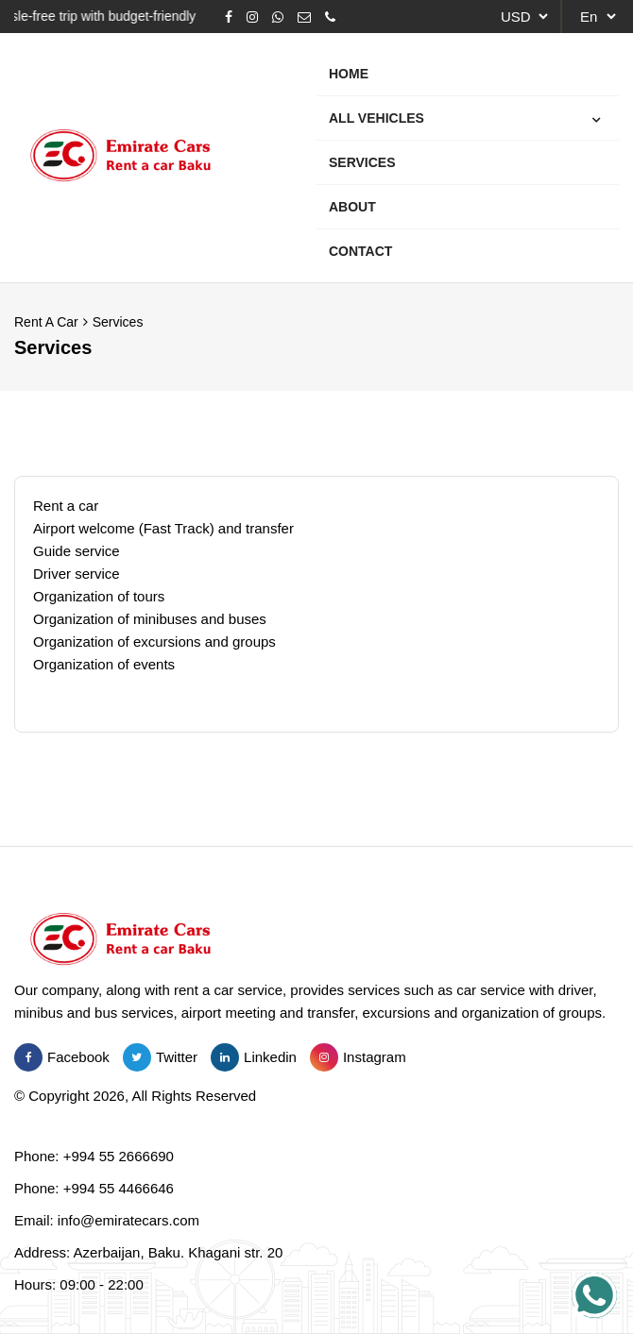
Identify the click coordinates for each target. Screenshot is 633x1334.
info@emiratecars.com (128, 1220)
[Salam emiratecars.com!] (594, 1295)
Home (348, 73)
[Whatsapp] (277, 17)
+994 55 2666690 (118, 1156)
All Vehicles (375, 118)
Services (118, 321)
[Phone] (330, 17)
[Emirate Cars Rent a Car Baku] (121, 157)
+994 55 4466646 (118, 1188)
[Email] (304, 17)
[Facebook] (228, 17)
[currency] (521, 16)
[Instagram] (252, 17)
